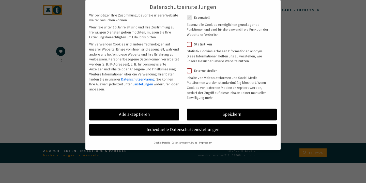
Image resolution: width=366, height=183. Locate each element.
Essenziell (200, 10)
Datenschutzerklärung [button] (184, 136)
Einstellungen (143, 77)
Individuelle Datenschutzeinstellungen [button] (183, 123)
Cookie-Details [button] (162, 136)
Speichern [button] (231, 107)
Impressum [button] (205, 136)
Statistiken (201, 37)
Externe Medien (204, 64)
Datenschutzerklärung (138, 72)
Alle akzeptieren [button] (134, 107)
